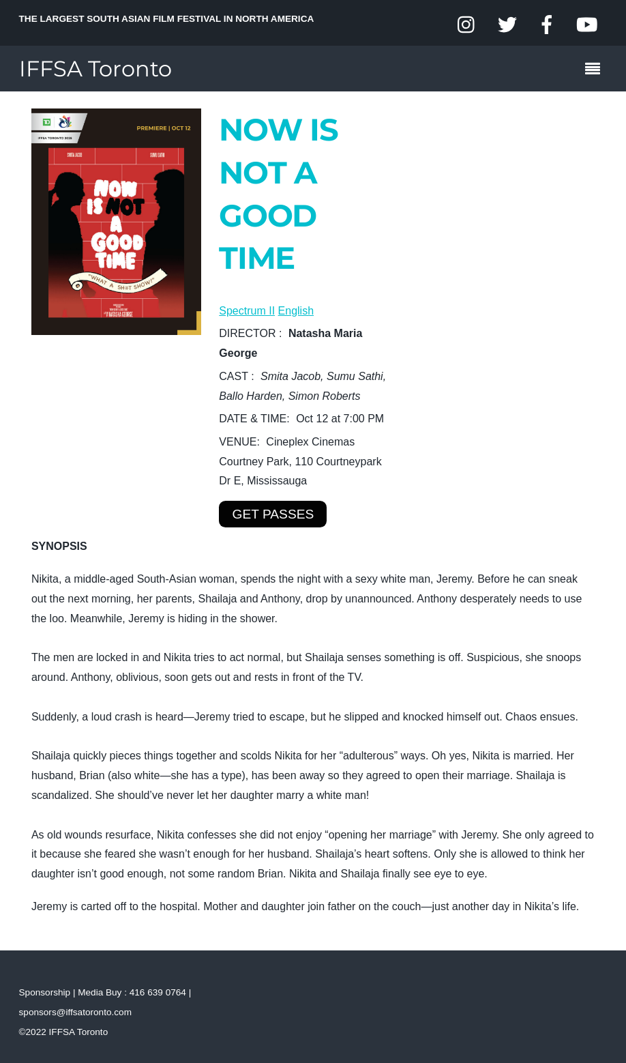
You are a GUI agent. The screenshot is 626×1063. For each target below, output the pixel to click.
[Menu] (596, 70)
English (296, 311)
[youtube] (586, 25)
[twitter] (507, 25)
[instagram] (467, 25)
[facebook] (547, 25)
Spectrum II (247, 311)
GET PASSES (273, 514)
